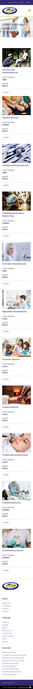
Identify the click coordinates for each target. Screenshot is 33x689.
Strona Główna (12, 2)
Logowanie (6, 606)
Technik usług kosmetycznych (15, 455)
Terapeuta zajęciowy (11, 359)
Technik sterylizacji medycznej (15, 165)
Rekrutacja (6, 603)
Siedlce (5, 628)
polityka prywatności (8, 682)
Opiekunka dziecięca (10, 674)
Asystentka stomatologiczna (14, 263)
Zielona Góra (7, 630)
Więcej (6, 92)
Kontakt (27, 2)
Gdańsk (5, 625)
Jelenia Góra (7, 633)
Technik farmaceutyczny (12, 550)
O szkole (21, 2)
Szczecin (5, 622)
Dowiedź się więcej (24, 687)
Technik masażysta (10, 407)
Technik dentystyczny (11, 502)
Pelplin (5, 641)
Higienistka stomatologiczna (14, 311)
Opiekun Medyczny (10, 117)
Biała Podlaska (8, 636)
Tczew (4, 639)
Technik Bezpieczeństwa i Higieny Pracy (13, 214)
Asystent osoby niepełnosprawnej (10, 71)
